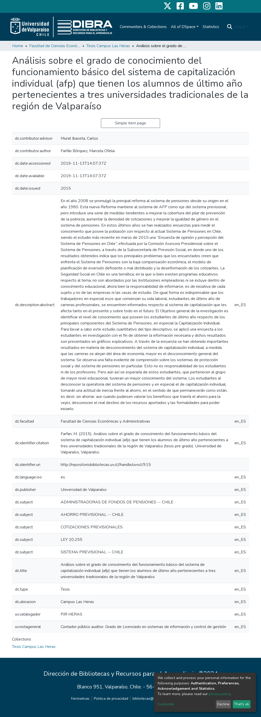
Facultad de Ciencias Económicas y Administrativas (54, 46)
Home (17, 46)
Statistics (211, 27)
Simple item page (130, 123)
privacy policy (219, 694)
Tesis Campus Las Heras (108, 46)
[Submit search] (230, 27)
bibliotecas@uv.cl (147, 698)
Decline (223, 704)
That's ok (241, 704)
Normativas (80, 698)
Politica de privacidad (111, 698)
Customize (166, 704)
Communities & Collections (143, 27)
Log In (239, 27)
